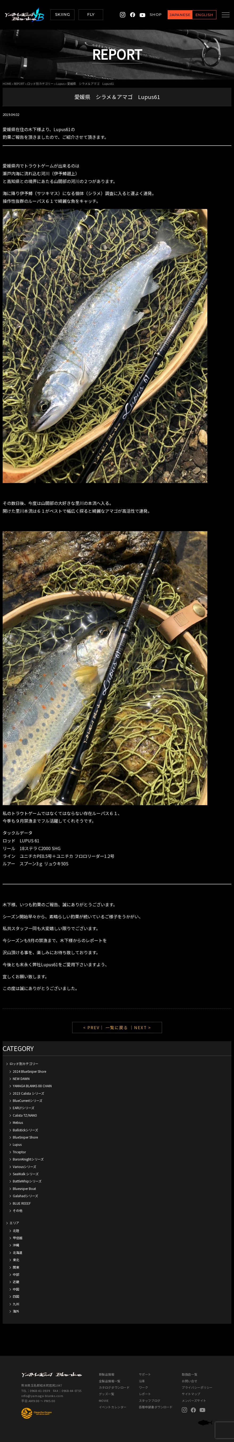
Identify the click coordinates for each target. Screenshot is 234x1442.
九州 (16, 1304)
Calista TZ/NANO (25, 1115)
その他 (17, 1210)
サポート (145, 1374)
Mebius (18, 1122)
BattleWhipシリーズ (27, 1181)
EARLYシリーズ (23, 1107)
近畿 (16, 1281)
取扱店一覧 (189, 1374)
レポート (145, 1394)
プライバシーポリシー (197, 1387)
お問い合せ (189, 1381)
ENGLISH (200, 15)
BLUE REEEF (22, 1203)
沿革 (142, 1381)
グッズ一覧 (106, 1394)
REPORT (19, 83)
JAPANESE (175, 15)
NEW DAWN (21, 1078)
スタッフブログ (149, 1400)
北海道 (17, 1252)
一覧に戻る (117, 1027)
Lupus (60, 83)
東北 (16, 1259)
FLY (90, 14)
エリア (14, 1222)
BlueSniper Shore (25, 1137)
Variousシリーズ (24, 1166)
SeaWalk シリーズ (26, 1173)
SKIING (62, 14)
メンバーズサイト (194, 1400)
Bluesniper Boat (24, 1188)
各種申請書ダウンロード (156, 1407)
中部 (16, 1274)
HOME (7, 83)
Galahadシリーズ (25, 1195)
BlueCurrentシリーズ (27, 1100)
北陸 (16, 1230)
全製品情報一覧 (109, 1381)
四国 (16, 1296)
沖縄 (16, 1245)
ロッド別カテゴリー (40, 83)
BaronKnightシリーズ (28, 1159)
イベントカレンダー (113, 1407)
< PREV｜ (94, 1027)
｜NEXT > (140, 1027)
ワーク (143, 1387)
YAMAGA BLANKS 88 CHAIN (32, 1085)
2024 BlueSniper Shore (29, 1071)
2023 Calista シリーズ (28, 1093)
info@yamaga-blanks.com (42, 1396)
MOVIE (104, 1400)
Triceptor (19, 1152)
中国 (16, 1289)
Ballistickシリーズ (25, 1130)
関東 (16, 1267)
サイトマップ (191, 1394)
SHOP (151, 14)
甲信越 (17, 1237)
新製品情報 (106, 1374)
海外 (16, 1311)
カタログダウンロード (114, 1387)
